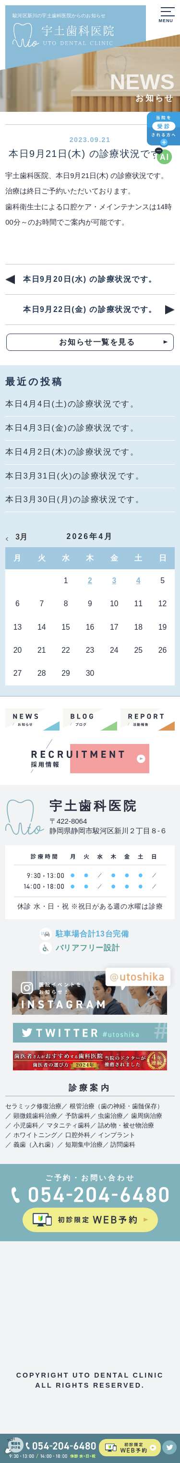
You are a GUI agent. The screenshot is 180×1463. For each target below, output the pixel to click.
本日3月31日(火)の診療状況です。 (74, 475)
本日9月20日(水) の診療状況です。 (90, 279)
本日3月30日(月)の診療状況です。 (74, 499)
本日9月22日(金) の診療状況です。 (90, 309)
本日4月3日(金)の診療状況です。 (72, 427)
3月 (21, 537)
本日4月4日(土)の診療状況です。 (72, 403)
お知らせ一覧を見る (97, 342)
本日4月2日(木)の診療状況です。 (72, 451)
